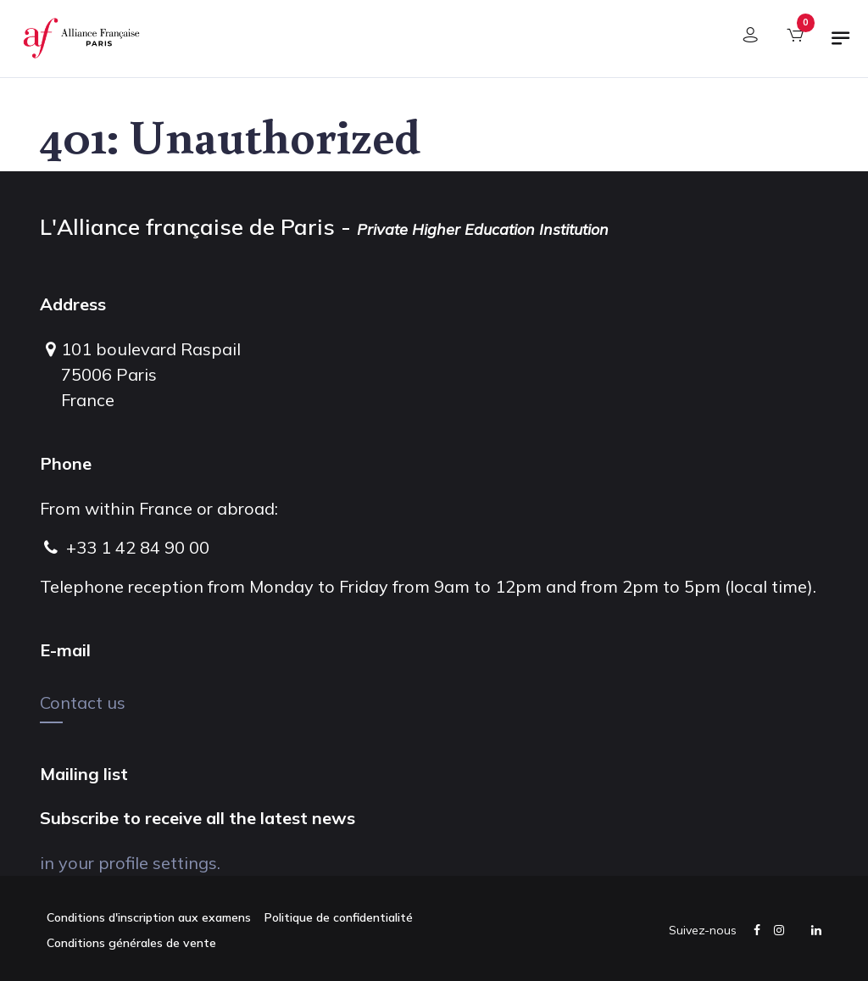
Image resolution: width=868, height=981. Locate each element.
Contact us (82, 702)
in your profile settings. (130, 862)
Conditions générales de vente (131, 942)
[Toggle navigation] (841, 45)
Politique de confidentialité (338, 917)
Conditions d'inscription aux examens (149, 917)
